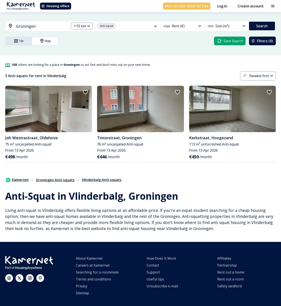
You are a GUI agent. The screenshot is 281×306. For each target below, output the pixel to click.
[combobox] (34, 26)
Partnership (227, 265)
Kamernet (17, 179)
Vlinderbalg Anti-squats (101, 180)
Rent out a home (230, 272)
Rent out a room (230, 279)
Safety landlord (229, 286)
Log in (222, 6)
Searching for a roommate (97, 272)
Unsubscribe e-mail (162, 286)
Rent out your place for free (187, 6)
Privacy (81, 286)
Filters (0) (262, 41)
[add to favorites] (85, 92)
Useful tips (155, 279)
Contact (153, 265)
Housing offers (55, 6)
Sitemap (82, 293)
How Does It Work (161, 258)
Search (262, 26)
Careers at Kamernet (93, 265)
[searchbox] (41, 26)
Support (153, 272)
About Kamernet (89, 258)
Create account (251, 6)
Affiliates (224, 258)
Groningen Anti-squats (55, 180)
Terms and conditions (93, 279)
